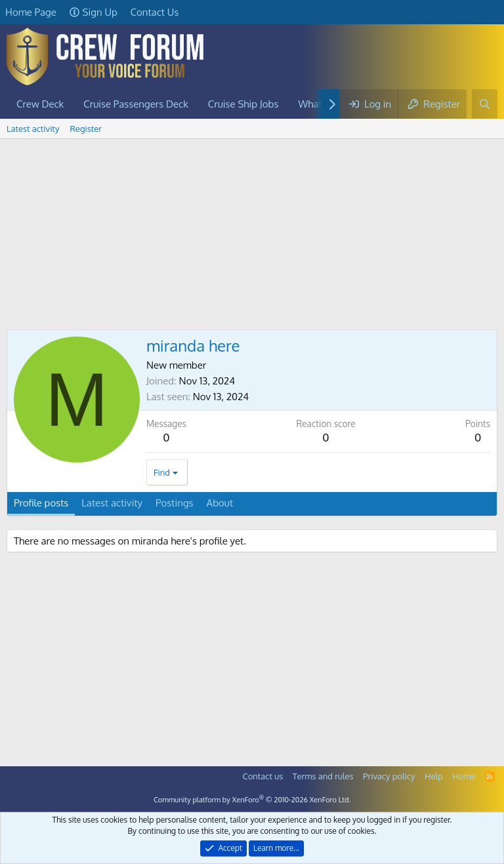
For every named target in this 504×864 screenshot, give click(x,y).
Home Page (30, 12)
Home (463, 776)
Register (86, 128)
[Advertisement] (252, 237)
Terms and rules (323, 776)
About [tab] (220, 503)
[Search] (484, 104)
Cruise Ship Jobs (243, 104)
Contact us (263, 776)
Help (434, 776)
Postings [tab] (175, 503)
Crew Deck (40, 104)
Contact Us (155, 12)
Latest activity (33, 128)
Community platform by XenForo (252, 799)
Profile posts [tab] (41, 503)
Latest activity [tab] (111, 503)
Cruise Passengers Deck (135, 104)
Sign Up (93, 12)
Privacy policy (389, 776)
